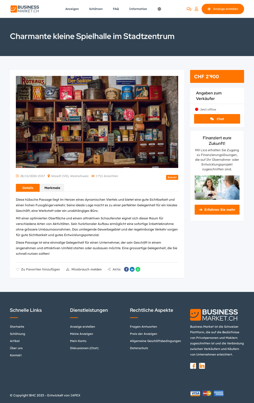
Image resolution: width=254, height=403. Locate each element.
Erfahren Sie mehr (217, 209)
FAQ (116, 9)
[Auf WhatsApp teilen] (138, 269)
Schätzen (96, 9)
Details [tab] (27, 188)
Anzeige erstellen (223, 9)
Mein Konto (78, 341)
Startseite (17, 326)
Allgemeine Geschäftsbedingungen (155, 341)
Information (138, 9)
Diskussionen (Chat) (84, 348)
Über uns (16, 348)
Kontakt (16, 355)
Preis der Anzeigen (143, 334)
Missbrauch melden (84, 269)
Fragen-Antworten (143, 326)
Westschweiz (79, 176)
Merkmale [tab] (52, 188)
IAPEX (75, 395)
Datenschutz (139, 348)
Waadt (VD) (59, 176)
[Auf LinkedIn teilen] (132, 269)
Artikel (15, 341)
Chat (217, 119)
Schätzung (17, 334)
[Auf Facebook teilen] (126, 269)
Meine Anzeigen (81, 334)
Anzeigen (72, 9)
